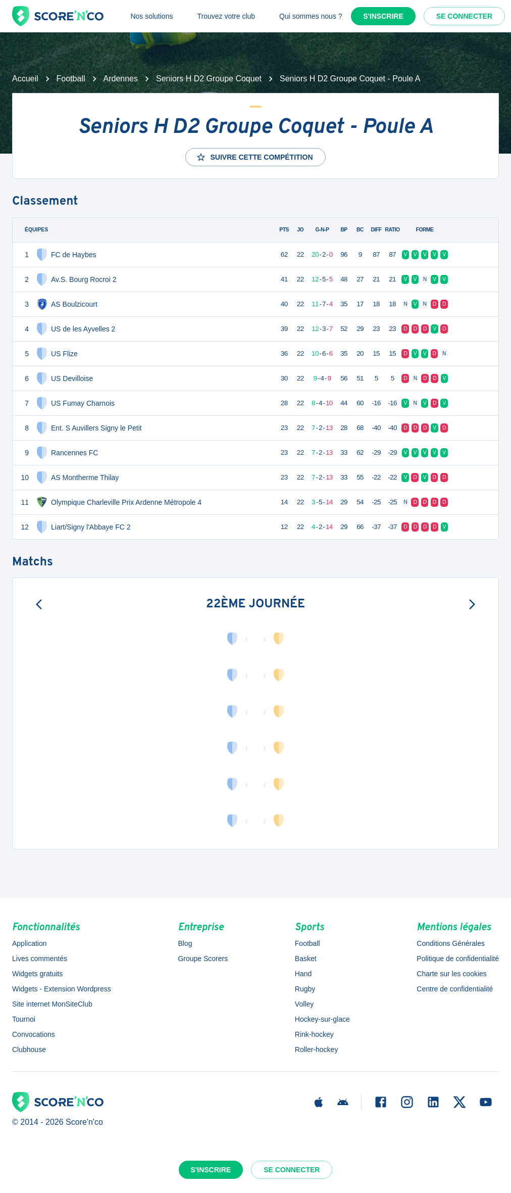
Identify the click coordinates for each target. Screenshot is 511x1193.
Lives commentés (39, 959)
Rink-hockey (314, 1034)
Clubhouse (29, 1049)
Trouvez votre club (226, 16)
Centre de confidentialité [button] (455, 989)
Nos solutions (151, 16)
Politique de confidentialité (458, 959)
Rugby (305, 989)
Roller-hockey (316, 1049)
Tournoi (23, 1019)
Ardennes (121, 78)
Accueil (25, 78)
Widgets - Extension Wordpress (61, 989)
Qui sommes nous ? (310, 16)
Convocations (33, 1034)
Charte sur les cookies (452, 974)
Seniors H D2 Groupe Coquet (209, 78)
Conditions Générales (451, 943)
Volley (304, 1004)
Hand (303, 974)
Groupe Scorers (203, 959)
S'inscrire (383, 16)
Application (29, 943)
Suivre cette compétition (254, 157)
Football (71, 78)
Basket (306, 959)
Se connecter (464, 16)
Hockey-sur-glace (322, 1019)
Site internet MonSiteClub (52, 1004)
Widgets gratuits (37, 974)
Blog (185, 943)
